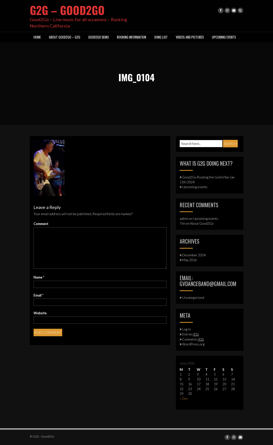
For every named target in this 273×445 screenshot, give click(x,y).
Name (39, 277)
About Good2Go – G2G (64, 37)
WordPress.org (193, 344)
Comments (193, 339)
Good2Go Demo (98, 37)
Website (40, 313)
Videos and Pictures (190, 37)
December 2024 (194, 255)
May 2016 (189, 260)
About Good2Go (202, 223)
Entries (190, 334)
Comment (41, 223)
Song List (161, 37)
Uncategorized (193, 297)
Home (37, 37)
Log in (186, 329)
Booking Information (131, 37)
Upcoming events (194, 187)
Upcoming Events (224, 37)
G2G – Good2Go (68, 9)
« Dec (184, 398)
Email (38, 295)
